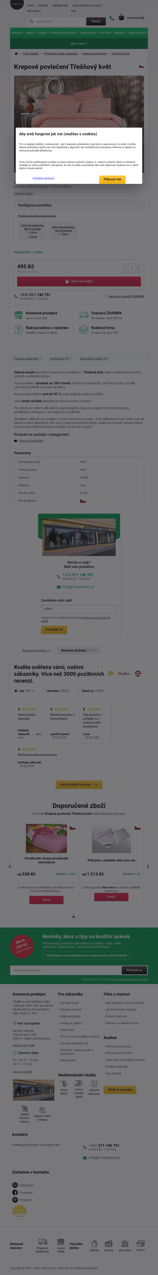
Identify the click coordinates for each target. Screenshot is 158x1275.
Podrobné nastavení (43, 178)
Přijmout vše (112, 179)
